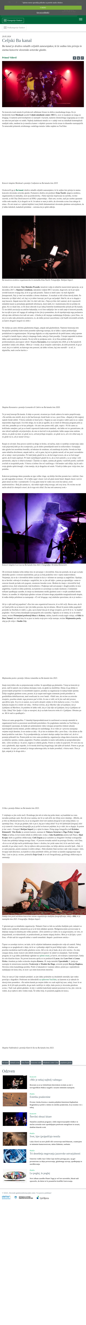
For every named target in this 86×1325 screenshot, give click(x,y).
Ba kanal (5, 1063)
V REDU (43, 8)
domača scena (15, 1063)
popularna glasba (66, 1063)
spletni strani (44, 956)
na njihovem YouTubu (47, 980)
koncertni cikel (36, 1063)
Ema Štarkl (25, 1063)
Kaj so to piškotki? (43, 12)
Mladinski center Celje (50, 1063)
